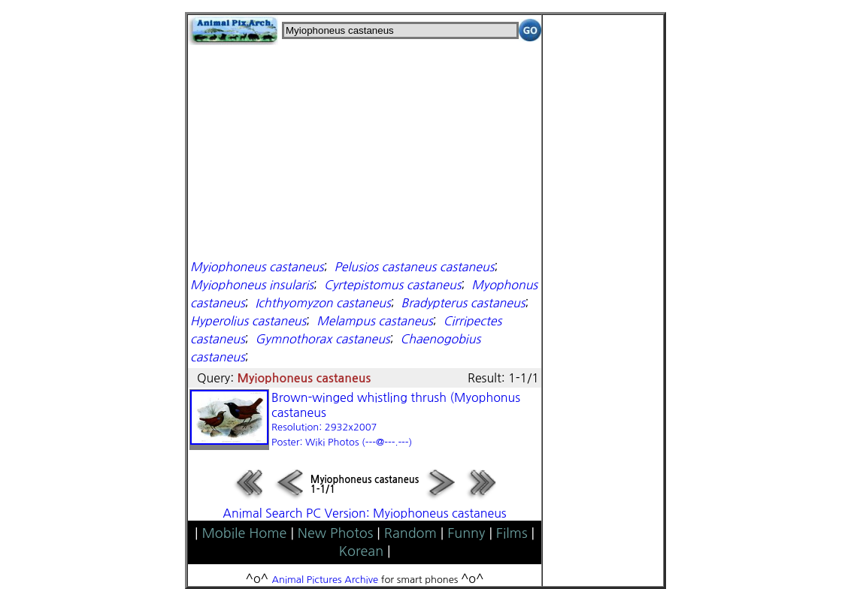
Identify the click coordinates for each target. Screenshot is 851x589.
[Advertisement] (364, 150)
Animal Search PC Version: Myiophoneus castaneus (364, 513)
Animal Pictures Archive (325, 579)
